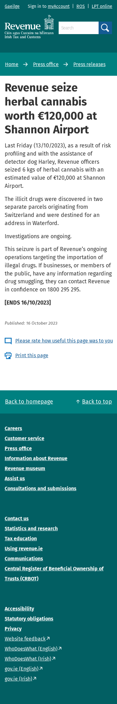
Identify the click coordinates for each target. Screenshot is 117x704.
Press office (46, 64)
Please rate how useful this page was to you (64, 341)
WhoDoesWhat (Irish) (28, 659)
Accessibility (19, 609)
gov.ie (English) (21, 669)
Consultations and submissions (40, 488)
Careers (13, 428)
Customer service (24, 438)
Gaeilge (12, 6)
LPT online (102, 6)
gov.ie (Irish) (18, 679)
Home (11, 64)
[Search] (79, 28)
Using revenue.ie (24, 549)
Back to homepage (29, 401)
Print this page (31, 355)
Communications (24, 559)
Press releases (89, 64)
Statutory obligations (29, 619)
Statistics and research (31, 529)
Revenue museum (25, 468)
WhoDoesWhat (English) (31, 649)
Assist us (15, 478)
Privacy (13, 629)
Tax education (21, 539)
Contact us (17, 519)
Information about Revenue (36, 458)
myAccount (59, 6)
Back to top (97, 401)
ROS (80, 6)
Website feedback (25, 639)
